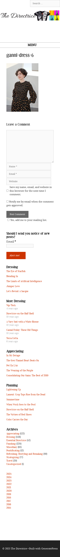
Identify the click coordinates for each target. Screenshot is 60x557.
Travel (9, 460)
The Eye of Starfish (15, 271)
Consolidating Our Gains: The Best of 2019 (27, 375)
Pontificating (13, 450)
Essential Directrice (16, 440)
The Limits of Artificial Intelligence (24, 281)
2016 (8, 504)
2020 (9, 491)
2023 (9, 480)
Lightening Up (13, 389)
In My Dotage (13, 355)
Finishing (11, 444)
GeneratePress (49, 548)
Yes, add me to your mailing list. (26, 220)
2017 (8, 501)
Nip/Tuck (11, 305)
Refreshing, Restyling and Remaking (24, 454)
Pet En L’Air (12, 365)
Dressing (10, 437)
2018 (8, 497)
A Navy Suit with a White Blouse (22, 322)
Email (11, 241)
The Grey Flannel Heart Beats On (22, 360)
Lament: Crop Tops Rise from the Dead (25, 394)
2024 (8, 477)
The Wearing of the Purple (19, 370)
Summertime (12, 399)
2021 (8, 487)
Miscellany (11, 447)
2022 (9, 484)
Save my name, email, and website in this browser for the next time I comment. (31, 191)
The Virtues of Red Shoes (19, 414)
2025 (9, 474)
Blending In (12, 276)
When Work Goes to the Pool (21, 404)
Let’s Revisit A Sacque (17, 291)
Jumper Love (13, 286)
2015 (8, 508)
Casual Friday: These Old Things (22, 330)
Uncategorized (13, 464)
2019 (8, 494)
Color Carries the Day (17, 419)
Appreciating (12, 433)
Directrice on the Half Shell (20, 313)
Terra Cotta (12, 338)
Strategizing (12, 457)
